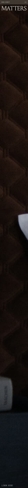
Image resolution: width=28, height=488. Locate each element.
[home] (14, 7)
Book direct (5, 2)
